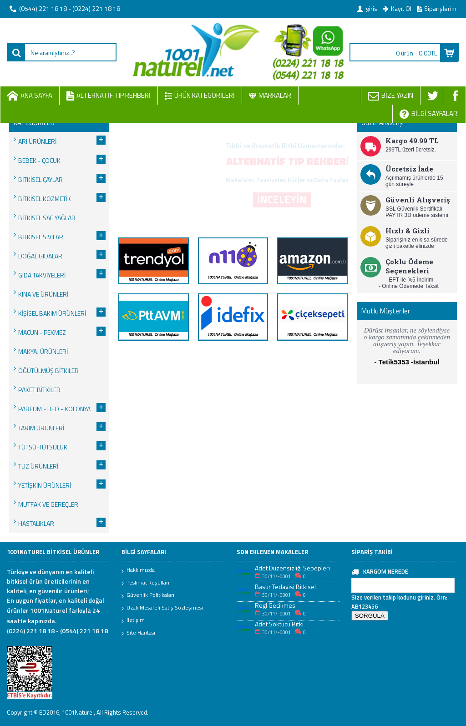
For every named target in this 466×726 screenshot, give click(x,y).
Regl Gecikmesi (276, 605)
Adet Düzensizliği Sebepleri (292, 568)
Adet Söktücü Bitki (279, 623)
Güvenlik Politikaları (148, 595)
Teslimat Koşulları (145, 583)
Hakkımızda (138, 570)
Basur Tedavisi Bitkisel (285, 586)
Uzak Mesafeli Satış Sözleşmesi (162, 608)
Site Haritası (138, 633)
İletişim (133, 620)
